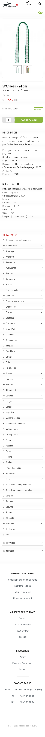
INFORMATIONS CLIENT (22, 573)
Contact (22, 618)
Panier (22, 657)
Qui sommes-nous (22, 624)
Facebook (22, 636)
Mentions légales (22, 585)
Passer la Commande (22, 663)
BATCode (28, 3)
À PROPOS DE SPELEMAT (22, 612)
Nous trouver (22, 630)
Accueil (22, 669)
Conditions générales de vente (22, 579)
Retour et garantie (22, 592)
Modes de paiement (22, 598)
